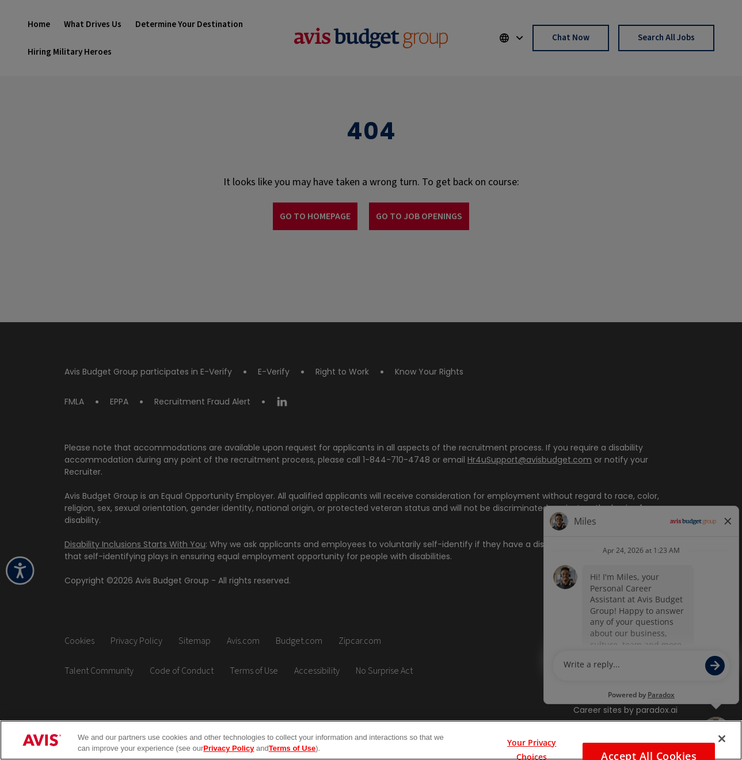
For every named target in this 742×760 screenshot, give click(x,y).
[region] (371, 740)
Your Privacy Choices (531, 740)
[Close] (722, 738)
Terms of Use (292, 748)
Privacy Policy (228, 748)
